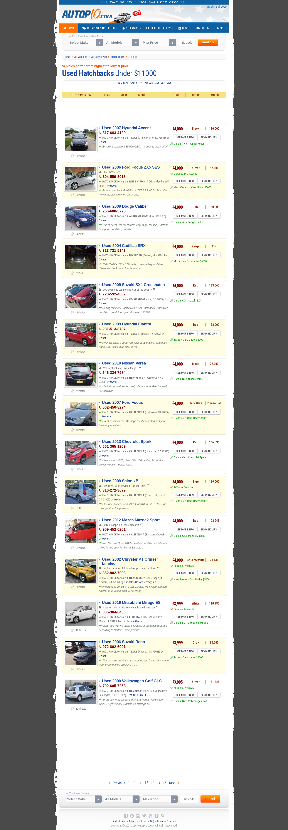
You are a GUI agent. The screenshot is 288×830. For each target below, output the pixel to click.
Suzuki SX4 (194, 301)
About (143, 821)
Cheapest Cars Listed (98, 28)
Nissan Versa (195, 379)
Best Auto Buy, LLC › (138, 695)
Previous (117, 783)
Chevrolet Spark (197, 458)
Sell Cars (130, 28)
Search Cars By (158, 28)
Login (224, 6)
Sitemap (133, 821)
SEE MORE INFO (184, 137)
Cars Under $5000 (201, 188)
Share (214, 6)
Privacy (161, 821)
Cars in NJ (179, 379)
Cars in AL (179, 222)
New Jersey (180, 580)
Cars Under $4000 (193, 658)
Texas (177, 340)
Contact (171, 821)
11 (139, 783)
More (220, 28)
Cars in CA (179, 458)
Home (68, 28)
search (208, 42)
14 (158, 783)
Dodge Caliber (196, 222)
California (179, 418)
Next (174, 783)
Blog (184, 28)
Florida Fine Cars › (131, 621)
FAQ (152, 821)
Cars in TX (179, 144)
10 (133, 783)
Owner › (103, 142)
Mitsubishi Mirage (197, 623)
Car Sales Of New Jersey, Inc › (140, 582)
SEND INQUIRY (209, 137)
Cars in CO (180, 301)
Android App (119, 821)
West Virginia (181, 188)
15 (164, 783)
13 (152, 783)
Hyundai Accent (196, 144)
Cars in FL (179, 623)
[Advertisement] (144, 110)
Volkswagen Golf (197, 701)
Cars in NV (179, 701)
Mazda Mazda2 (196, 536)
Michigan (179, 261)
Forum (202, 28)
